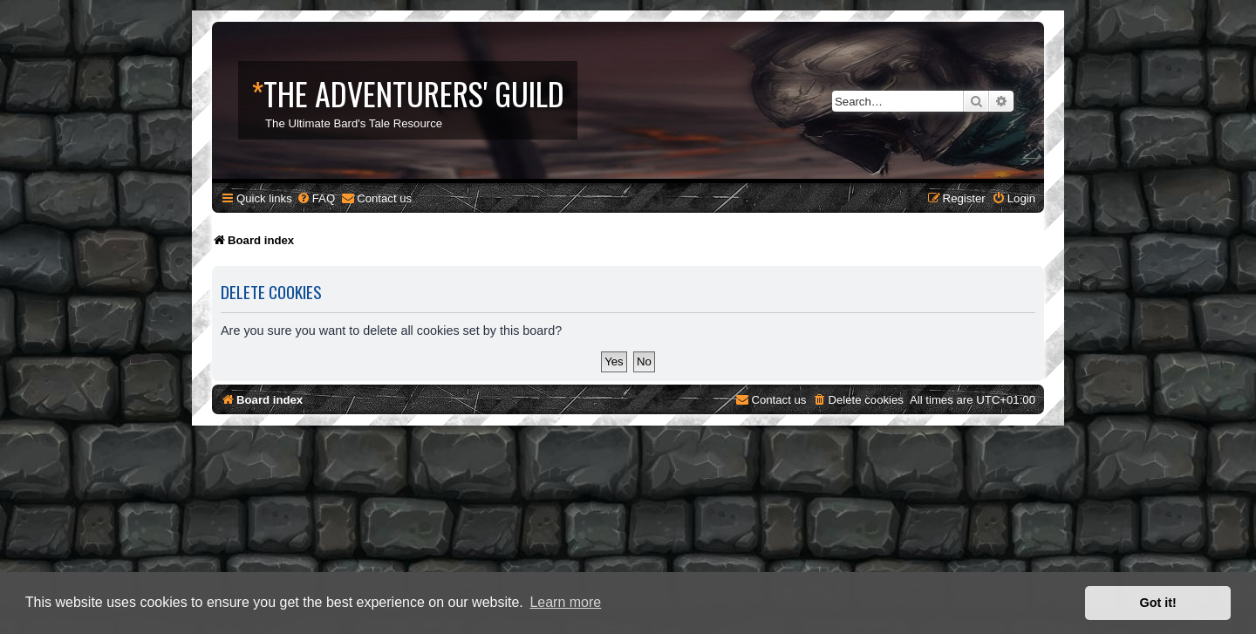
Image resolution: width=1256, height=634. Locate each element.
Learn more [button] (565, 602)
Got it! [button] (1158, 603)
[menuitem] (316, 198)
